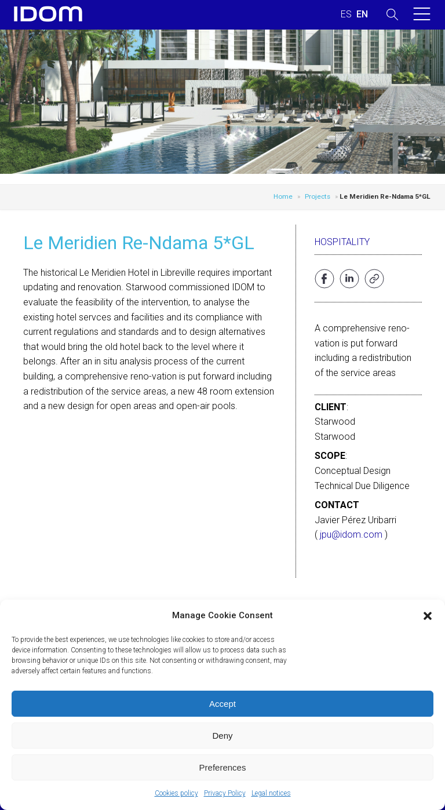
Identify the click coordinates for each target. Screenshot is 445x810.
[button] (427, 616)
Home (283, 196)
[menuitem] (346, 14)
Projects (317, 196)
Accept (222, 704)
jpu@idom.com (351, 534)
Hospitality (342, 241)
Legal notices (271, 793)
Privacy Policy (225, 793)
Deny (222, 735)
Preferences (222, 767)
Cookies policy (176, 793)
